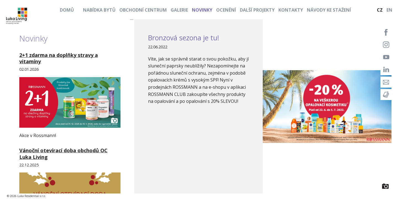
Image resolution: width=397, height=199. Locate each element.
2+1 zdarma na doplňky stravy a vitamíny (58, 58)
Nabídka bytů (99, 10)
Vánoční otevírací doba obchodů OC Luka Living (63, 153)
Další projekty (257, 10)
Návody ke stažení (329, 10)
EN (389, 10)
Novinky (202, 10)
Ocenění (226, 10)
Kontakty (290, 10)
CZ (380, 10)
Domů (67, 10)
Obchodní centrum (143, 10)
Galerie (179, 10)
